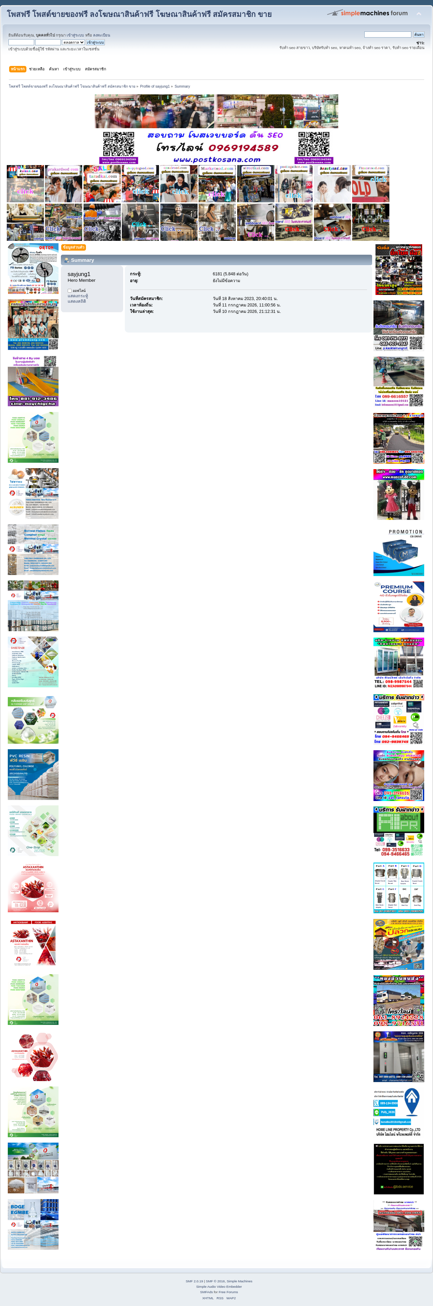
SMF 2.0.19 (194, 1281)
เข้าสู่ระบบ (75, 35)
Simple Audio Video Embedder (219, 1286)
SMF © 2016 (215, 1281)
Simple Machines (239, 1281)
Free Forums (228, 1292)
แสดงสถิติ (77, 301)
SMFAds (206, 1292)
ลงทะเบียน (101, 35)
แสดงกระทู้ (78, 296)
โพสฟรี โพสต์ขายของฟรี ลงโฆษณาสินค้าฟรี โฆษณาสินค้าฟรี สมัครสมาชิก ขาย (139, 14)
